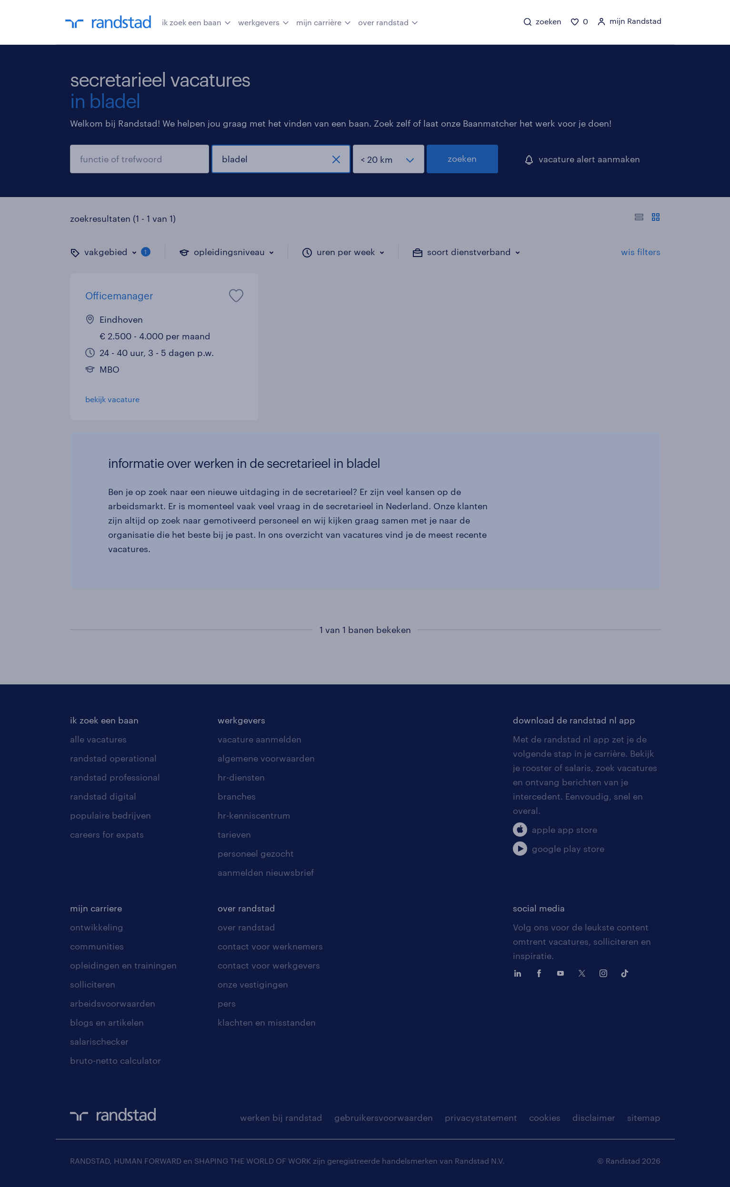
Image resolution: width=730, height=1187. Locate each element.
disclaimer (593, 1117)
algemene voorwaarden (266, 758)
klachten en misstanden (267, 1022)
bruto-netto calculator (115, 1060)
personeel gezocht (256, 853)
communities (97, 946)
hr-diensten (241, 777)
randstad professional (115, 777)
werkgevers (263, 21)
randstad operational (113, 758)
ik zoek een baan (196, 21)
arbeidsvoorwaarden (112, 1003)
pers (227, 1003)
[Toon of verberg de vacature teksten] (647, 218)
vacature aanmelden (259, 739)
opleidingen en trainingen (123, 965)
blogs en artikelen (107, 1022)
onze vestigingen (253, 984)
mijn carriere (96, 908)
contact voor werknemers (270, 946)
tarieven (234, 834)
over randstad (388, 21)
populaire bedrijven (110, 815)
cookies (544, 1117)
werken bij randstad (281, 1117)
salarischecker (99, 1041)
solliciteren (92, 984)
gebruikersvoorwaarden (383, 1117)
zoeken (462, 158)
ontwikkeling (96, 927)
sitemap (643, 1117)
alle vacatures (98, 739)
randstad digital (103, 796)
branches (237, 796)
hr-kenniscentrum (254, 815)
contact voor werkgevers (269, 965)
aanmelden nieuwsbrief (266, 872)
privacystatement (481, 1117)
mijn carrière (323, 21)
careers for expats (107, 834)
